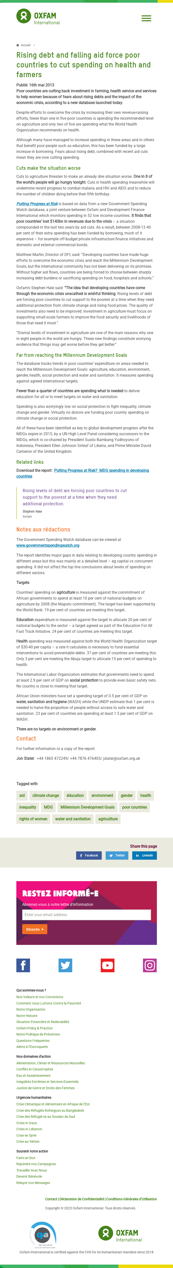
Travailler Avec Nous (31, 1170)
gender (126, 795)
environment (102, 795)
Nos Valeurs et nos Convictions (39, 997)
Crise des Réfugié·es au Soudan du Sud (45, 1117)
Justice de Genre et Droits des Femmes (45, 1088)
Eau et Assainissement (33, 1076)
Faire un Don (25, 1158)
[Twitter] (117, 855)
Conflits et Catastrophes (34, 1069)
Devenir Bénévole (29, 1176)
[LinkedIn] (144, 855)
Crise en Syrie (26, 1135)
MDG (48, 807)
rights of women (33, 819)
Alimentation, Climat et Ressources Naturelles (50, 1063)
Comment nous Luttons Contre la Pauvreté (48, 1003)
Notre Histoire (26, 1016)
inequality (27, 807)
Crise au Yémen (28, 1141)
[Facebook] (89, 855)
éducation (75, 795)
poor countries (134, 807)
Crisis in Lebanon (29, 1129)
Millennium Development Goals (87, 807)
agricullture (108, 819)
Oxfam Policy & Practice (34, 1028)
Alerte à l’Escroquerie (32, 1047)
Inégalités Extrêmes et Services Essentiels (47, 1082)
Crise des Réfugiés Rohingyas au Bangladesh (50, 1110)
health (145, 795)
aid (22, 795)
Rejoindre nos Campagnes (36, 1164)
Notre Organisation (30, 1009)
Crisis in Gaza (26, 1123)
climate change (45, 795)
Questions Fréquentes (33, 1041)
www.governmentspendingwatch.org (47, 545)
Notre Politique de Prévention (38, 1034)
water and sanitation (73, 819)
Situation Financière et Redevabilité (42, 1022)
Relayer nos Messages (33, 1183)
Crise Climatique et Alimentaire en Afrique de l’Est (53, 1104)
